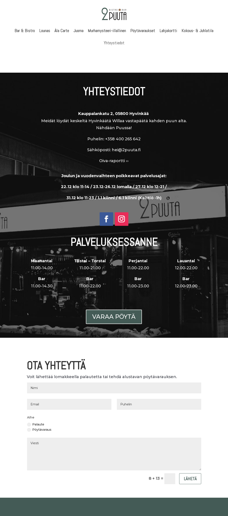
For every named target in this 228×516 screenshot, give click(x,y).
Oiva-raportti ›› (114, 153)
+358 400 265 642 (123, 131)
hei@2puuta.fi (126, 142)
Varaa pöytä (114, 316)
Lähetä (190, 479)
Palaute (35, 424)
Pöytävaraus (39, 430)
